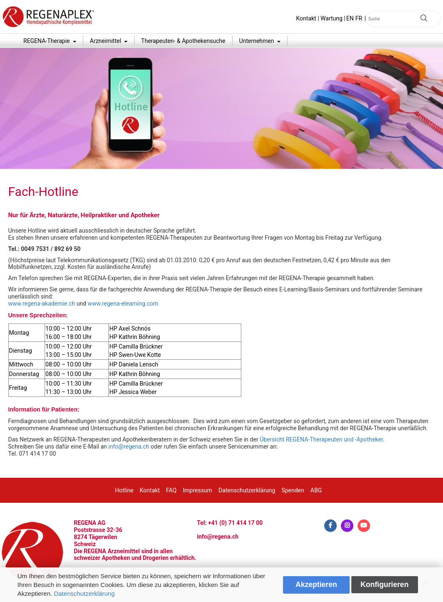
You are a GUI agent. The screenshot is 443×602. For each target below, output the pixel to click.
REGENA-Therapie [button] (47, 41)
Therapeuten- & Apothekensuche (183, 41)
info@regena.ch (128, 446)
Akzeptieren (316, 584)
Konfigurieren (384, 584)
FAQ (171, 490)
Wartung (331, 18)
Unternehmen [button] (257, 41)
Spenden (292, 490)
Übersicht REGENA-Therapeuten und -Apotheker (321, 439)
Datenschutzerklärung (84, 593)
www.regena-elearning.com (123, 303)
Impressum (197, 490)
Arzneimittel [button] (106, 41)
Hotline (124, 490)
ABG (316, 490)
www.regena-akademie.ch (41, 303)
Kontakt (306, 18)
